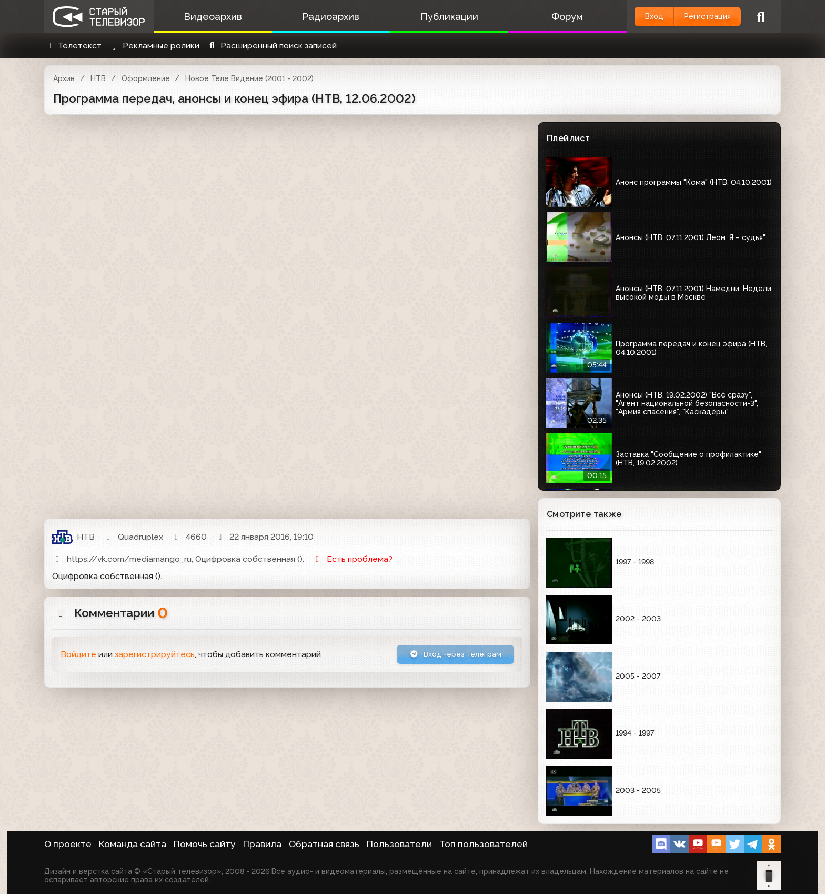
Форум (545, 16)
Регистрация (701, 17)
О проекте (68, 844)
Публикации (433, 16)
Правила (262, 844)
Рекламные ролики (154, 46)
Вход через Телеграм (448, 655)
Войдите (78, 656)
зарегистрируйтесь (155, 656)
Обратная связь (324, 844)
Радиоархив (321, 16)
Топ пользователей (483, 844)
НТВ (98, 78)
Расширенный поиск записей (272, 46)
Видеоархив (209, 16)
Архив (64, 78)
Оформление (146, 78)
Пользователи (399, 844)
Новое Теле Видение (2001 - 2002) (249, 78)
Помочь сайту (205, 844)
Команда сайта (132, 844)
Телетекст (73, 46)
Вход (635, 17)
